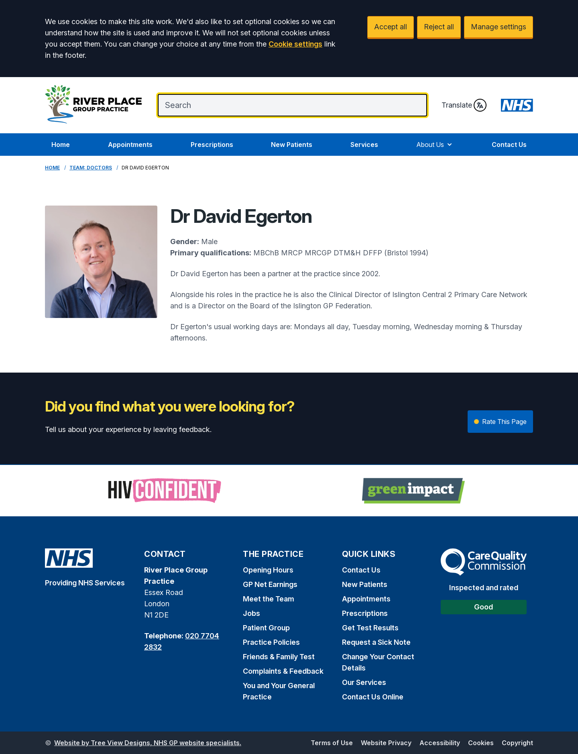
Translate (464, 105)
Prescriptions (212, 145)
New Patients (291, 145)
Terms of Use (332, 743)
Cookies (481, 743)
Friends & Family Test (279, 656)
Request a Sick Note (376, 642)
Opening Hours (268, 570)
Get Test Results (370, 628)
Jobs (251, 613)
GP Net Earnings (270, 584)
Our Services (364, 682)
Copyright (517, 743)
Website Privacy (386, 743)
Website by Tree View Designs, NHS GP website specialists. (147, 743)
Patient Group (266, 628)
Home (60, 145)
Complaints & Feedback (283, 671)
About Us (435, 145)
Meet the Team (268, 599)
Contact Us (509, 145)
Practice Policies (271, 642)
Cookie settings (295, 44)
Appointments (130, 145)
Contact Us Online (372, 697)
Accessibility (439, 743)
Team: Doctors (90, 168)
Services (364, 145)
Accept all (390, 26)
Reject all (439, 26)
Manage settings (498, 26)
